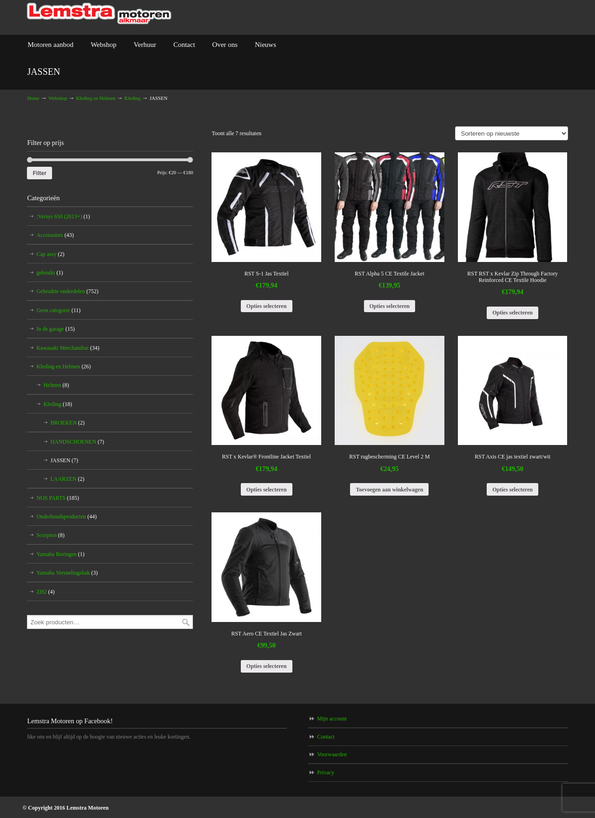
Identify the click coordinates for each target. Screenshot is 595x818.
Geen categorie (58, 310)
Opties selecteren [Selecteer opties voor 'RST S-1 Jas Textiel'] (266, 306)
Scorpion (50, 535)
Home (33, 98)
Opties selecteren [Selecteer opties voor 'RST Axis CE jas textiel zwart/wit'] (512, 489)
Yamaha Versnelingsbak (67, 572)
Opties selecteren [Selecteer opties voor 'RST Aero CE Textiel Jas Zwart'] (266, 666)
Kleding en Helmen (96, 98)
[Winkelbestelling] (511, 133)
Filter (39, 173)
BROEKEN (67, 422)
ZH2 (45, 591)
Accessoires (54, 235)
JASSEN (64, 460)
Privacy (325, 772)
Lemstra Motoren (99, 14)
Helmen (56, 385)
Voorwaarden (332, 754)
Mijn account (332, 718)
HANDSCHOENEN (77, 441)
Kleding (133, 98)
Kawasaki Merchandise (67, 348)
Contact (325, 736)
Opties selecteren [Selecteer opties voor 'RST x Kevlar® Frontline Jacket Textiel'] (266, 489)
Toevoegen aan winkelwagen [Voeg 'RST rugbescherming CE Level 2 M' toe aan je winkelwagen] (389, 489)
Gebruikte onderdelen (67, 291)
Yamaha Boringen (60, 554)
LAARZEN (67, 479)
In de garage (55, 329)
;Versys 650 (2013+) (63, 216)
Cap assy (50, 254)
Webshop (57, 98)
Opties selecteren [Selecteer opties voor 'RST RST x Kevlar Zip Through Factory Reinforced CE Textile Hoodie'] (512, 312)
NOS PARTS (57, 498)
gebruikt (49, 272)
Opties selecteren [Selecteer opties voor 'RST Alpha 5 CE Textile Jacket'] (390, 306)
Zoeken (186, 622)
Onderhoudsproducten (66, 516)
